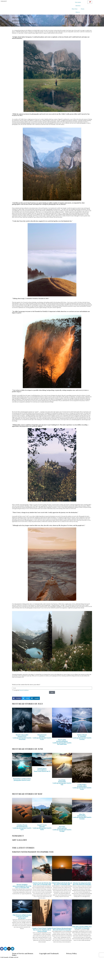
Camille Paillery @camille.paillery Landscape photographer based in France (82, 787)
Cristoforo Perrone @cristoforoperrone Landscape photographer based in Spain (22, 827)
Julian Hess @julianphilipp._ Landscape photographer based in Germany (82, 817)
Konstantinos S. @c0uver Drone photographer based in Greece (22, 779)
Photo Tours (74, 9)
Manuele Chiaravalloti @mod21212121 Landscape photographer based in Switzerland (22, 737)
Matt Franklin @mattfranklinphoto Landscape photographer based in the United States (62, 742)
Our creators (78, 2)
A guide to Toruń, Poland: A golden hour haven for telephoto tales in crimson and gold (42, 930)
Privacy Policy (71, 953)
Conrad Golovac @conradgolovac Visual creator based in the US (42, 770)
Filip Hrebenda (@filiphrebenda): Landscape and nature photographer (22, 916)
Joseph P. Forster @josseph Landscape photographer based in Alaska (42, 827)
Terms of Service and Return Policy (22, 954)
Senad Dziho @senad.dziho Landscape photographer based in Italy (62, 782)
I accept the (21, 690)
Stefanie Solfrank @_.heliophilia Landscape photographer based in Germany (82, 737)
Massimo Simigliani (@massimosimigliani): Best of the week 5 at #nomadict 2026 (22, 886)
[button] (17, 698)
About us (78, 12)
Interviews (78, 5)
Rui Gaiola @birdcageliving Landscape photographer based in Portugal (62, 829)
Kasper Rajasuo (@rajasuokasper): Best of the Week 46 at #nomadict (62, 929)
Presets (82, 9)
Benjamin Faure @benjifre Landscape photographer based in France (42, 737)
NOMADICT (4, 1)
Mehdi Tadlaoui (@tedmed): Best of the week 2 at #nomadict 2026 (62, 883)
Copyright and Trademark (49, 953)
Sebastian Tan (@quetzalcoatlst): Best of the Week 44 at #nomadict (82, 883)
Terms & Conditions (24, 690)
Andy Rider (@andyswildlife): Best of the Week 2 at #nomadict (82, 927)
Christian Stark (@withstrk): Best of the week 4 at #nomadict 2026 (42, 883)
